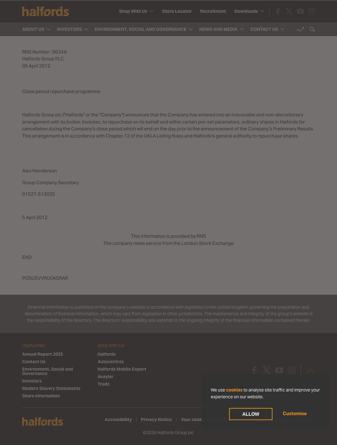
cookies (234, 390)
